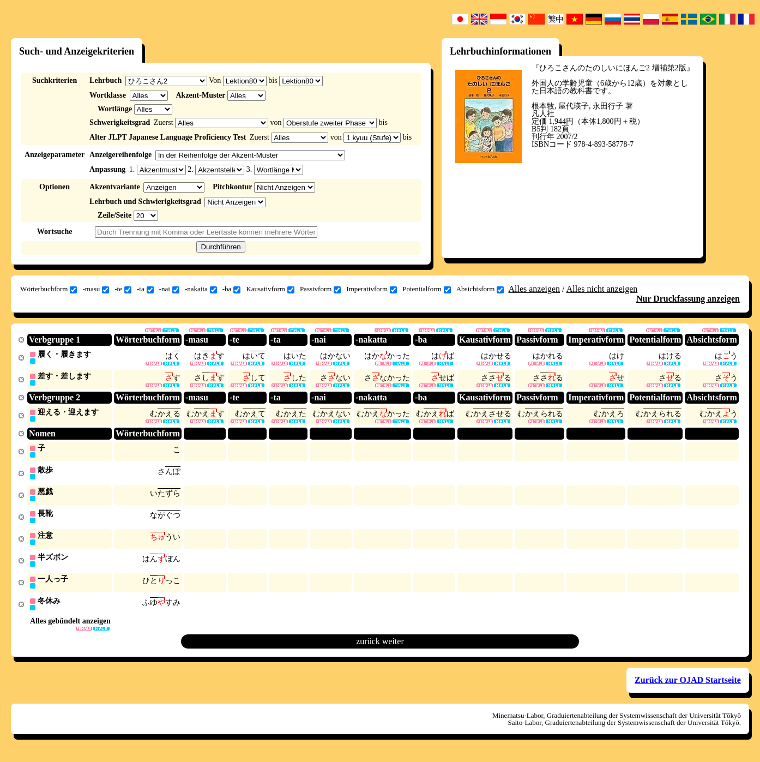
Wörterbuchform (48, 289)
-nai (169, 289)
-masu (95, 289)
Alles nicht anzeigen (602, 288)
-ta (145, 289)
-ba (231, 289)
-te (122, 289)
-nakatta (201, 289)
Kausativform (270, 289)
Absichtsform (480, 289)
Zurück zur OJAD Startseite (688, 686)
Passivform (320, 289)
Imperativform (371, 289)
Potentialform (426, 289)
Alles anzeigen (534, 288)
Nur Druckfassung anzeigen (688, 298)
